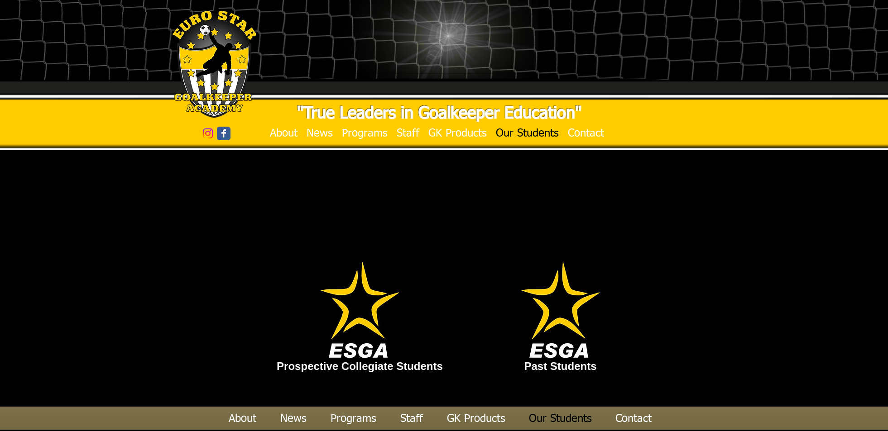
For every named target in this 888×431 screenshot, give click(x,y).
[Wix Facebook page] (223, 133)
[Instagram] (208, 133)
